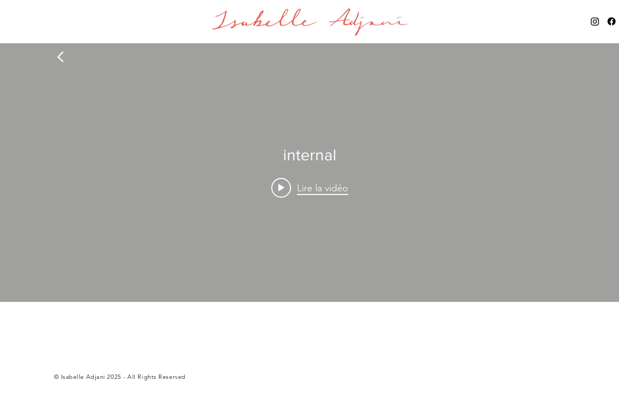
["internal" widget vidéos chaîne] (309, 172)
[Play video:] (309, 187)
